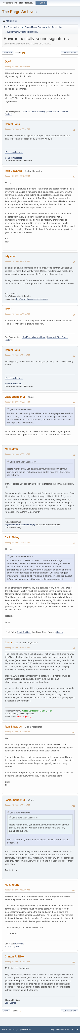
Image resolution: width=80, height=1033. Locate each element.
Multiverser (19, 944)
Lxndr (8, 642)
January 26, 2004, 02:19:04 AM (17, 890)
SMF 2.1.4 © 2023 (9, 1029)
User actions (70, 53)
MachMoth (11, 449)
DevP (8, 61)
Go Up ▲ (74, 1029)
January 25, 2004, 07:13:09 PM (17, 732)
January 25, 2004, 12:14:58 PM (17, 543)
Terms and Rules (62, 1029)
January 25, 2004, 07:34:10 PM (17, 805)
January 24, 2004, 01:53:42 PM (17, 129)
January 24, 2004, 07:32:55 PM (17, 402)
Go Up (6, 1011)
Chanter (59, 632)
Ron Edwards (13, 170)
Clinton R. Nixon (15, 956)
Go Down (7, 53)
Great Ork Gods (24, 632)
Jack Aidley (12, 537)
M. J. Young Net (12, 946)
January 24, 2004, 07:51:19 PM (17, 454)
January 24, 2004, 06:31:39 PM (17, 314)
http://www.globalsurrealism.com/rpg (32, 299)
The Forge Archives (19, 11)
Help (52, 1029)
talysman (10, 256)
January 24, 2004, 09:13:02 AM (17, 67)
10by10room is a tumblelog (33, 111)
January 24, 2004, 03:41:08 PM (17, 176)
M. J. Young (12, 884)
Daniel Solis (12, 124)
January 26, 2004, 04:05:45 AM (17, 962)
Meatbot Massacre (13, 158)
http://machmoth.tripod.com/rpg (20, 525)
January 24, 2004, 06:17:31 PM (17, 261)
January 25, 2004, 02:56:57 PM (17, 648)
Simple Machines (24, 1029)
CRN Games (10, 1003)
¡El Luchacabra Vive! (14, 152)
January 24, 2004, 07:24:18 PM (17, 355)
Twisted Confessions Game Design (36, 711)
